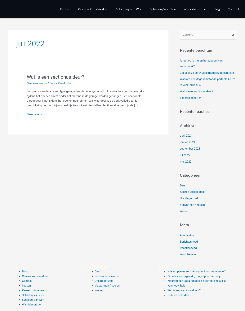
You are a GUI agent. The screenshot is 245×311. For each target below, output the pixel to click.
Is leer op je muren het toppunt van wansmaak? (197, 271)
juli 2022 (185, 155)
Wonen (184, 211)
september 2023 (190, 148)
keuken (65, 9)
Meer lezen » (35, 114)
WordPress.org (189, 254)
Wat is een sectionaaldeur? (56, 77)
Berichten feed (189, 241)
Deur (53, 83)
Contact (233, 9)
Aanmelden (187, 234)
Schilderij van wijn (129, 9)
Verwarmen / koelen (193, 204)
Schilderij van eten (163, 9)
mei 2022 (186, 161)
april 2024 (186, 135)
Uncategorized (189, 198)
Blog (217, 9)
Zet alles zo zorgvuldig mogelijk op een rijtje (207, 73)
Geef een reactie (37, 83)
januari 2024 (188, 142)
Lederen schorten (191, 98)
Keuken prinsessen (34, 290)
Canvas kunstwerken (93, 9)
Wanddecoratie (195, 9)
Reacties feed (188, 247)
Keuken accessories (192, 192)
